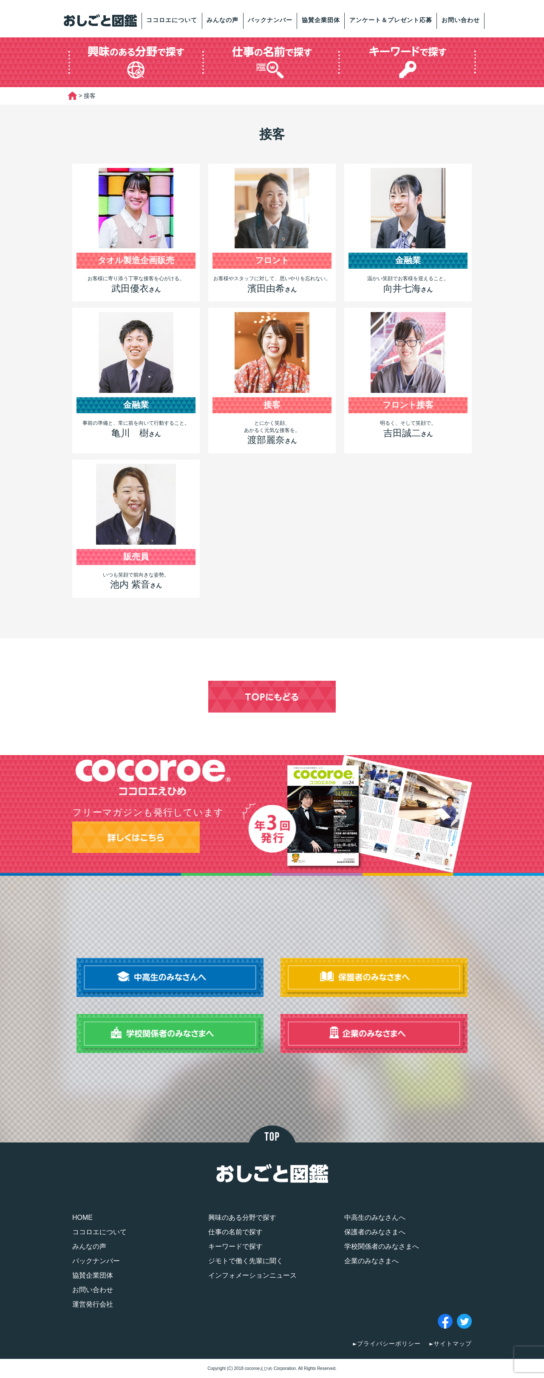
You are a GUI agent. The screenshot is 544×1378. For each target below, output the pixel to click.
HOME (82, 1217)
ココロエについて (171, 20)
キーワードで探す (235, 1246)
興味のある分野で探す (242, 1217)
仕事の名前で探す (235, 1232)
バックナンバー (270, 20)
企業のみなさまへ (371, 1260)
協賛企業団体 (321, 20)
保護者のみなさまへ (374, 1232)
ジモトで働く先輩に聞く (245, 1260)
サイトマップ (453, 1343)
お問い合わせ (461, 20)
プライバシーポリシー (389, 1343)
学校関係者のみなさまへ (381, 1246)
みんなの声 (222, 20)
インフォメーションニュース (252, 1275)
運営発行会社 (92, 1304)
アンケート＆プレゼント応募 (390, 20)
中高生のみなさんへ (374, 1217)
